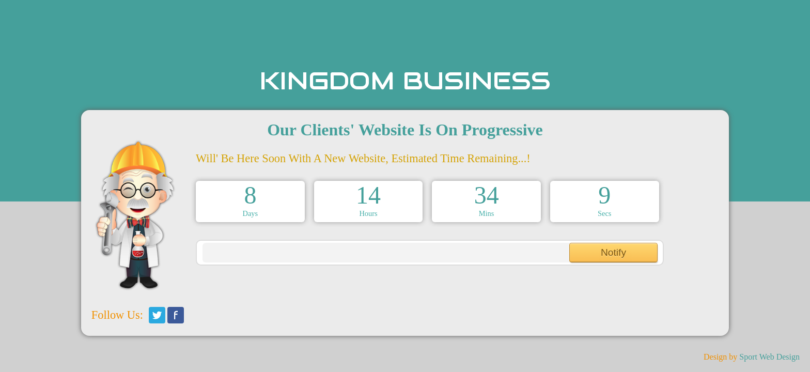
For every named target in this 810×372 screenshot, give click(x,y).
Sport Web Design (769, 356)
